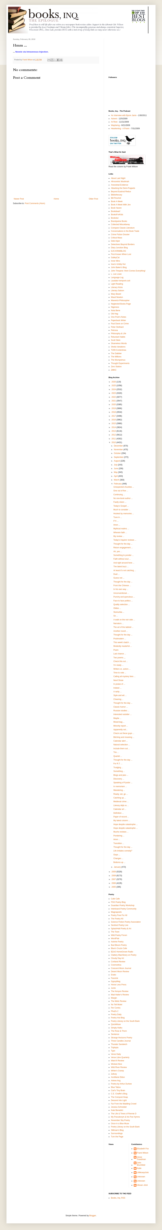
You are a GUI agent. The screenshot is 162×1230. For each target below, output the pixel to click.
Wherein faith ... (120, 532)
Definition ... (118, 813)
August (117, 461)
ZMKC (113, 370)
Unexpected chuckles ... (123, 487)
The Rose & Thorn (119, 1031)
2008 (114, 875)
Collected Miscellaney (120, 224)
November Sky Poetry (120, 1120)
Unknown (141, 1177)
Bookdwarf (115, 211)
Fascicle (114, 978)
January (117, 867)
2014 (114, 427)
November (118, 449)
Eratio (113, 975)
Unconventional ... (121, 593)
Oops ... (116, 855)
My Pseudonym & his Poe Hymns (125, 1117)
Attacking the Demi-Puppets (123, 188)
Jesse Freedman (141, 1158)
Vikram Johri (142, 1185)
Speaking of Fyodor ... (122, 782)
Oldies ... (117, 608)
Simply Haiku (116, 1028)
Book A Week (116, 201)
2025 (114, 385)
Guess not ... (118, 578)
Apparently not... (120, 729)
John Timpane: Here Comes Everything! (128, 271)
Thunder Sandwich (119, 1044)
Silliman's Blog (117, 1130)
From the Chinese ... (122, 585)
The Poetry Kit (117, 919)
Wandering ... (119, 790)
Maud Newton (117, 297)
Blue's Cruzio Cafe (119, 948)
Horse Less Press (118, 985)
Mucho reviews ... (120, 832)
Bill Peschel (116, 198)
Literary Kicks (117, 287)
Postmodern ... (119, 639)
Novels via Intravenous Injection (31, 52)
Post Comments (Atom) (35, 203)
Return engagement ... (123, 547)
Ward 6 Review (117, 1061)
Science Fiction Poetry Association (126, 922)
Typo (113, 1051)
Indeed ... (117, 688)
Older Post (93, 199)
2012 (114, 435)
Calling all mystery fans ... (124, 676)
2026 (114, 382)
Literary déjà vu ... (121, 805)
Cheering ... (118, 699)
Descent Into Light (119, 1100)
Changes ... (118, 858)
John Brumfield (141, 1164)
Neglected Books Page (121, 304)
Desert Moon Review (120, 971)
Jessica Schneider (119, 1107)
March (117, 480)
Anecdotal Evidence (119, 185)
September (119, 457)
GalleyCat (115, 257)
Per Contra (115, 1008)
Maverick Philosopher (120, 300)
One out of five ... (120, 491)
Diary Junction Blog (119, 247)
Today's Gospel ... (121, 506)
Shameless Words (119, 343)
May (116, 472)
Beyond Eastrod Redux (121, 191)
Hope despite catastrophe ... (125, 824)
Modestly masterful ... (122, 646)
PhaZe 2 (114, 1011)
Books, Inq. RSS (118, 1198)
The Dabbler (116, 353)
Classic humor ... (120, 707)
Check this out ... (120, 661)
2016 (114, 420)
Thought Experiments (120, 363)
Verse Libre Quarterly (120, 1057)
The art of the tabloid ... (123, 627)
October (117, 453)
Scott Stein (115, 340)
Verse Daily (116, 1054)
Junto (113, 988)
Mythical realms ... (121, 528)
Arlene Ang (116, 1080)
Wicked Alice (116, 1064)
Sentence (115, 1034)
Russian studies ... (121, 710)
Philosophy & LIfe (118, 333)
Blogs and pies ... (120, 775)
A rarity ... (117, 692)
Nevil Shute (118, 680)
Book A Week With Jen (121, 205)
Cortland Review (118, 962)
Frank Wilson (142, 1153)
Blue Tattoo (116, 1087)
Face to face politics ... (123, 601)
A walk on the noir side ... (124, 620)
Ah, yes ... (117, 551)
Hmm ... (116, 525)
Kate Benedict (117, 1110)
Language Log (117, 277)
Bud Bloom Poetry (119, 945)
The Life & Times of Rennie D (123, 1114)
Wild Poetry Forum (119, 935)
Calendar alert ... (120, 741)
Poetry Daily (116, 1014)
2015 (114, 423)
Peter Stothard (117, 327)
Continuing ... (119, 494)
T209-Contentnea (118, 350)
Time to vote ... (119, 673)
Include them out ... (121, 748)
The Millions (116, 357)
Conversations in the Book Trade (125, 231)
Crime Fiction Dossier (120, 234)
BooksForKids (117, 214)
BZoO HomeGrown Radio (122, 952)
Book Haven (116, 208)
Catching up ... (119, 798)
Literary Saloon (117, 290)
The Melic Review (118, 1001)
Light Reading (117, 284)
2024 (114, 389)
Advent (114, 118)
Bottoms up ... (119, 862)
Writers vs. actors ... (122, 669)
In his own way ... (120, 589)
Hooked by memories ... (123, 513)
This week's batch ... (122, 642)
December (118, 446)
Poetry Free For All (119, 915)
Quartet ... (117, 756)
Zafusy (114, 1074)
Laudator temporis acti (120, 281)
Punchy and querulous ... (124, 597)
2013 (114, 431)
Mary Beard (116, 294)
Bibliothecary (116, 195)
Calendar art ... (119, 809)
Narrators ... (118, 623)
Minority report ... (120, 726)
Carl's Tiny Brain (118, 1090)
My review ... (118, 536)
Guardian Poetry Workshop (122, 905)
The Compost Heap (119, 1097)
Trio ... (116, 752)
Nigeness (115, 307)
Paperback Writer (118, 320)
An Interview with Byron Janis (123, 115)
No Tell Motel (116, 1004)
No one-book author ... (123, 498)
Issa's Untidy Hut (118, 264)
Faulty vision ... (119, 502)
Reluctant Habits (118, 337)
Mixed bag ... (119, 722)
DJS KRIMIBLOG (118, 251)
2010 (114, 442)
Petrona (114, 330)
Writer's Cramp (117, 1071)
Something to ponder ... (123, 555)
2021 (114, 401)
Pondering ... (118, 836)
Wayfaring (115, 125)
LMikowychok (143, 1172)
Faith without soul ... (122, 559)
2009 (114, 872)
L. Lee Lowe (116, 274)
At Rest (114, 122)
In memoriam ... (120, 786)
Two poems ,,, (119, 657)
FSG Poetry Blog (118, 902)
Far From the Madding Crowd (123, 1104)
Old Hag (114, 314)
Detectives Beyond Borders (122, 244)
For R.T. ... (117, 763)
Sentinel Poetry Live (119, 925)
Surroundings (116, 1133)
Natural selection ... (121, 745)
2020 (114, 404)
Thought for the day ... (122, 544)
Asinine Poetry (117, 942)
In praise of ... (119, 684)
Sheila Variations (118, 347)
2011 (114, 439)
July (116, 465)
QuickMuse (116, 1024)
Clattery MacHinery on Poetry (123, 955)
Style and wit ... (120, 695)
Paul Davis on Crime (120, 323)
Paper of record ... (121, 817)
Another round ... (120, 631)
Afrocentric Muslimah (120, 181)
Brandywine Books (119, 221)
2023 (114, 393)
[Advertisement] (56, 173)
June (116, 468)
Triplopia (114, 1047)
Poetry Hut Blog (118, 1018)
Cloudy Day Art (117, 958)
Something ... (119, 771)
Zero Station (116, 366)
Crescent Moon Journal (121, 968)
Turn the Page (117, 1137)
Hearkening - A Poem (120, 128)
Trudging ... (118, 767)
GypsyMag (115, 981)
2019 (114, 408)
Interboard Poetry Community (123, 909)
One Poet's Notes (118, 317)
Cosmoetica (116, 965)
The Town (115, 932)
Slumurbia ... (118, 612)
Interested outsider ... (122, 714)
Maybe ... (117, 718)
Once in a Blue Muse (120, 1123)
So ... (115, 616)
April (116, 476)
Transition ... (118, 843)
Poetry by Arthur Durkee (121, 1084)
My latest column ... (121, 820)
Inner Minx (115, 261)
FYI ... (116, 521)
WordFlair (115, 938)
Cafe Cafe (115, 899)
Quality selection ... (121, 604)
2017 (114, 416)
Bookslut (114, 218)
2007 (114, 879)
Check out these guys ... (123, 733)
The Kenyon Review (119, 991)
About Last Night (118, 178)
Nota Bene (115, 310)
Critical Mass (116, 238)
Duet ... (116, 574)
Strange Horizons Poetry (121, 1038)
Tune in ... (117, 517)
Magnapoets (116, 912)
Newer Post (19, 199)
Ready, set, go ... (120, 794)
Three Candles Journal (121, 1041)
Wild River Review (119, 1067)
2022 (114, 397)
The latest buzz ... (121, 566)
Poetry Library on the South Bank (125, 1021)
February (118, 484)
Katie (139, 1168)
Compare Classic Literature (122, 228)
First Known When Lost (121, 254)
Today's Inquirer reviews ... (124, 540)
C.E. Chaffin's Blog (119, 1094)
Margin (114, 998)
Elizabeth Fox (143, 1149)
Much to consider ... (121, 510)
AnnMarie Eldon (118, 1077)
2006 (114, 883)
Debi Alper (115, 241)
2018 (114, 412)
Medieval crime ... (121, 801)
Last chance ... (119, 654)
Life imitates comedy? (122, 851)
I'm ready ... (118, 665)
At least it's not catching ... (124, 570)
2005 (114, 887)
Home (56, 199)
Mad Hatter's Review (120, 995)
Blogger (92, 1215)
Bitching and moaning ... (123, 737)
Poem (115, 650)
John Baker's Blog (119, 267)
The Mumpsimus (118, 360)
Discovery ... (118, 779)
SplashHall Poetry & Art (121, 928)
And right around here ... (123, 563)
